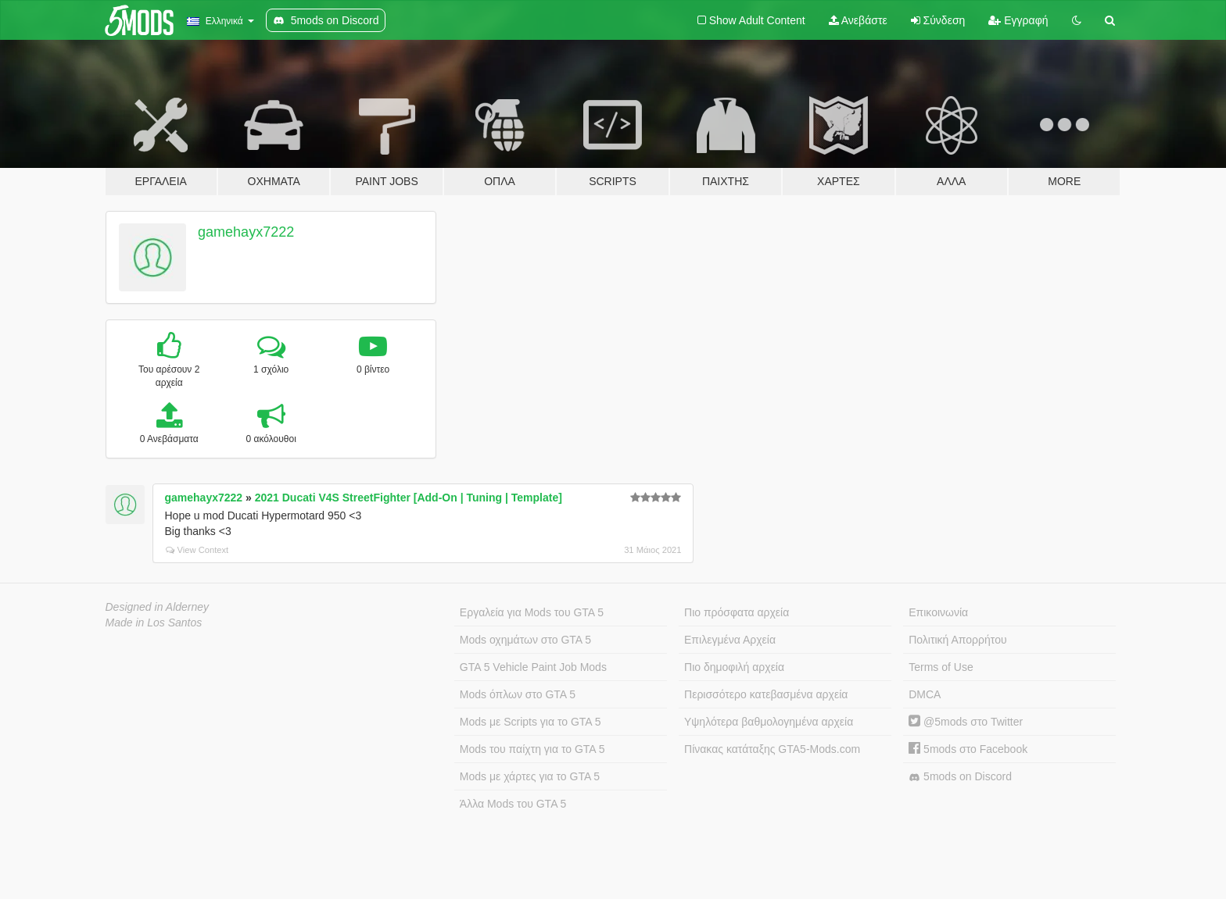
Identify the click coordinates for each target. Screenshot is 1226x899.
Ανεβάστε (858, 20)
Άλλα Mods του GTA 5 (513, 803)
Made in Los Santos (154, 622)
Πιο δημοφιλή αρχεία (734, 667)
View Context (197, 550)
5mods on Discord (960, 776)
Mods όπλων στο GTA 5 (517, 694)
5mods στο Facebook (968, 749)
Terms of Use (941, 667)
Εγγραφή (1018, 20)
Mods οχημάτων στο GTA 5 (525, 639)
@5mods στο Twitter (966, 722)
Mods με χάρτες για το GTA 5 (530, 776)
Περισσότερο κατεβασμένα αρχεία (766, 694)
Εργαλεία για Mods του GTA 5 (532, 612)
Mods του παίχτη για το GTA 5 (532, 749)
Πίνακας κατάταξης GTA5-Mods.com (772, 749)
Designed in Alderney (158, 607)
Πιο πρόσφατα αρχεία (736, 612)
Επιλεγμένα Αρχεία (730, 639)
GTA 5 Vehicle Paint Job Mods (533, 667)
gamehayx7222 (246, 232)
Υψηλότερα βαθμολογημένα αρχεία (768, 721)
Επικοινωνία (938, 612)
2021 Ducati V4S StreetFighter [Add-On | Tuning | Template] (408, 497)
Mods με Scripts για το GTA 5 (530, 721)
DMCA (925, 694)
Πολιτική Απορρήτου (957, 639)
